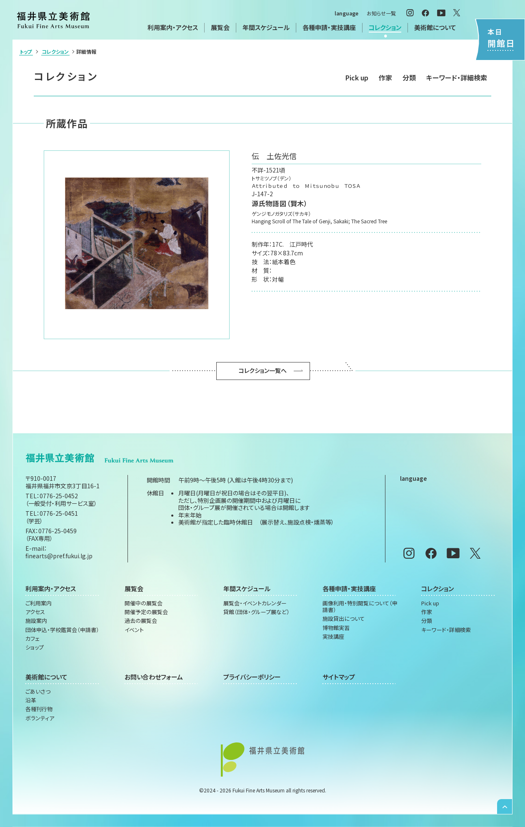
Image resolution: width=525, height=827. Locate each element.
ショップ (34, 647)
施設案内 (36, 620)
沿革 (30, 700)
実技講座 (333, 636)
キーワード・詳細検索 (456, 77)
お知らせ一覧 (381, 13)
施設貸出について (343, 618)
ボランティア (39, 718)
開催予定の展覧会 (146, 612)
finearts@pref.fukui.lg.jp (58, 556)
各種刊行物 (38, 709)
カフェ (32, 638)
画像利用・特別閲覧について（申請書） (360, 607)
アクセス (35, 612)
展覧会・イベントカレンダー (255, 603)
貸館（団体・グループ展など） (256, 612)
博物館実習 (336, 628)
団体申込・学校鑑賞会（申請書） (62, 630)
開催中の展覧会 (143, 603)
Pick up (356, 77)
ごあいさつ (37, 691)
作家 (385, 77)
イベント (134, 630)
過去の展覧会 (141, 620)
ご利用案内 (38, 603)
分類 (409, 77)
